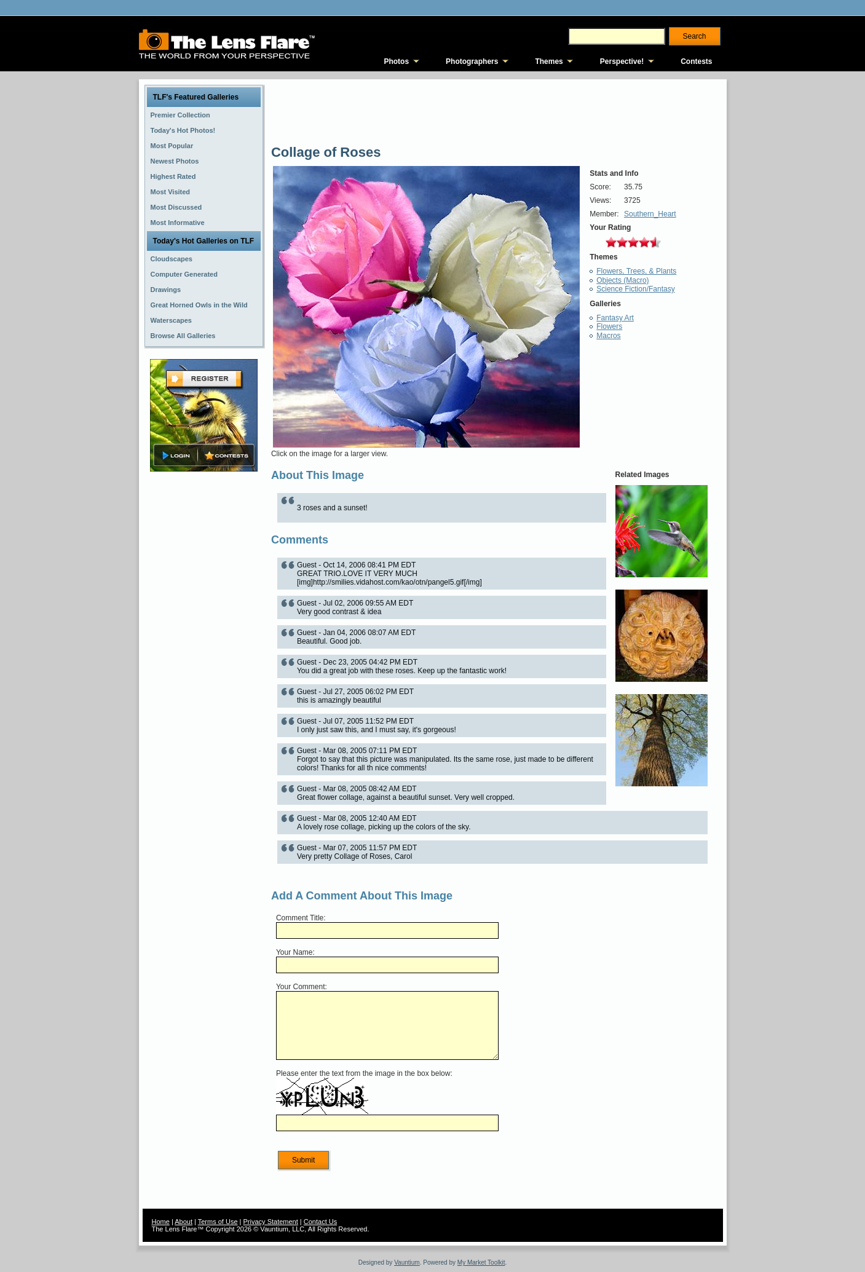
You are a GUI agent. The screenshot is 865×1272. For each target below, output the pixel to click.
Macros (608, 335)
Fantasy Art (615, 318)
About (183, 1221)
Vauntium (407, 1262)
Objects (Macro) (622, 280)
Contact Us (320, 1221)
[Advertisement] (203, 668)
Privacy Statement (270, 1221)
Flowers (609, 326)
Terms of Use (218, 1221)
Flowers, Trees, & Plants (636, 271)
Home (161, 1221)
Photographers (472, 61)
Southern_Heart (650, 214)
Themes (549, 61)
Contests (696, 61)
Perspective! (622, 61)
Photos (396, 61)
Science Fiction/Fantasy (635, 289)
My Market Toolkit (481, 1262)
